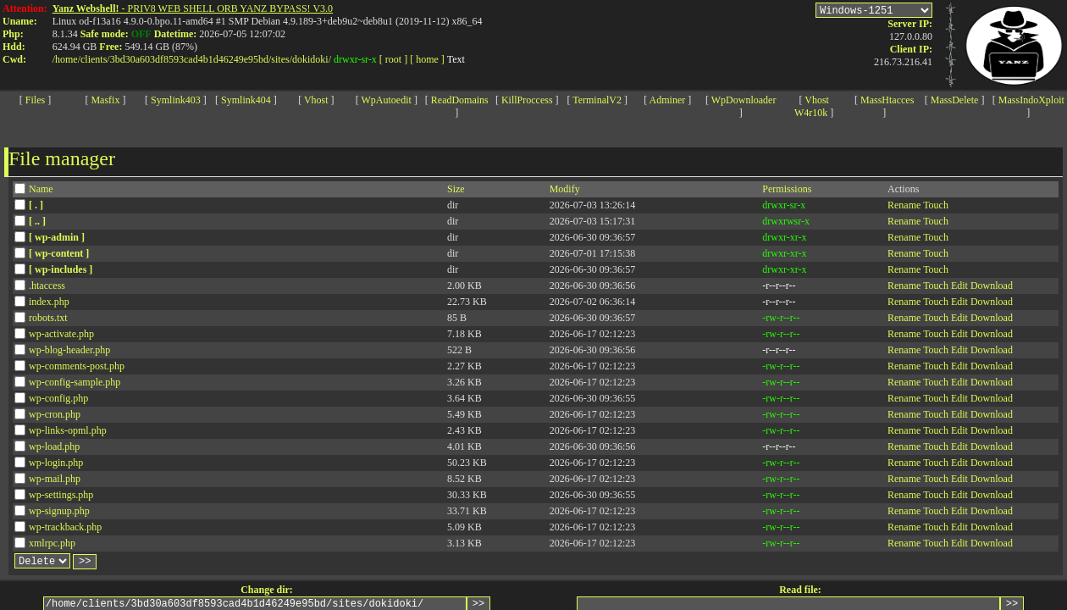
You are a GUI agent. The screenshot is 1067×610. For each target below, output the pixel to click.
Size (456, 189)
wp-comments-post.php (76, 366)
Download (991, 285)
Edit (959, 285)
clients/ (95, 59)
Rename (903, 205)
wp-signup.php (59, 511)
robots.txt (48, 318)
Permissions (786, 189)
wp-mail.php (54, 479)
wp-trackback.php (65, 527)
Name (41, 189)
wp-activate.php (61, 334)
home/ (67, 59)
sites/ (281, 59)
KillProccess (527, 100)
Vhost (316, 100)
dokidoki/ (311, 59)
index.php (49, 302)
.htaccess (47, 285)
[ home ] (427, 59)
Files (35, 100)
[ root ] (393, 59)
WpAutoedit (387, 100)
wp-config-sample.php (74, 382)
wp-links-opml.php (68, 430)
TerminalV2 (597, 100)
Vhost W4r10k (811, 106)
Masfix (105, 100)
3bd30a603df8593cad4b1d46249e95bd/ (191, 59)
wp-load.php (54, 446)
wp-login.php (56, 463)
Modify (565, 189)
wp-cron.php (54, 414)
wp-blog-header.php (69, 350)
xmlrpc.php (52, 543)
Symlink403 (176, 100)
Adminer (668, 100)
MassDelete (955, 100)
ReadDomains (460, 100)
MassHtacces (887, 100)
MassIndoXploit (1031, 100)
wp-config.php (58, 398)
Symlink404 (246, 100)
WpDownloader (744, 100)
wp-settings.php (61, 495)
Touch (935, 205)
